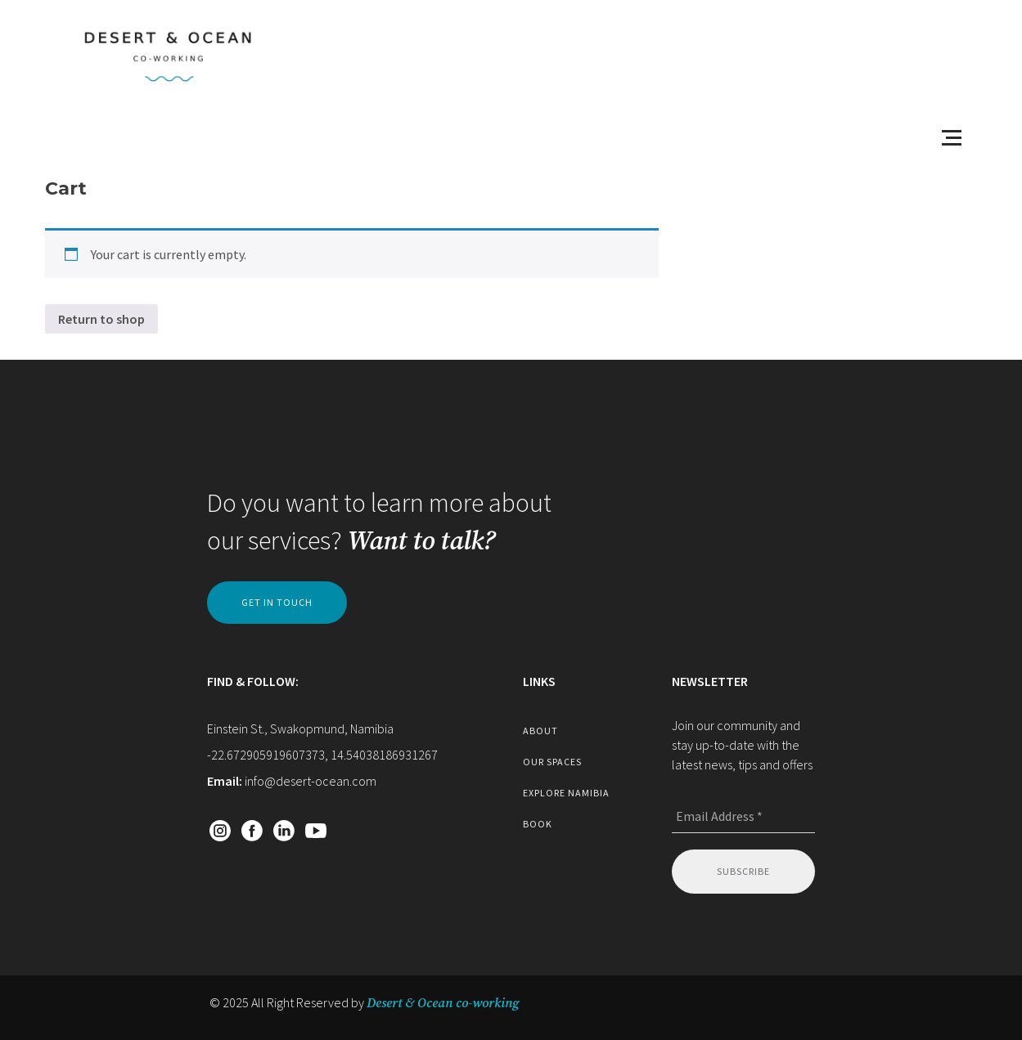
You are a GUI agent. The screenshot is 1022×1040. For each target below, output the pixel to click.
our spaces (552, 761)
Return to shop (101, 319)
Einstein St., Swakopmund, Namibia (300, 728)
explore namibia (566, 793)
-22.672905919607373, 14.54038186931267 (322, 754)
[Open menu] (951, 137)
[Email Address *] (743, 816)
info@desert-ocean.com (310, 781)
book (537, 824)
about (540, 730)
